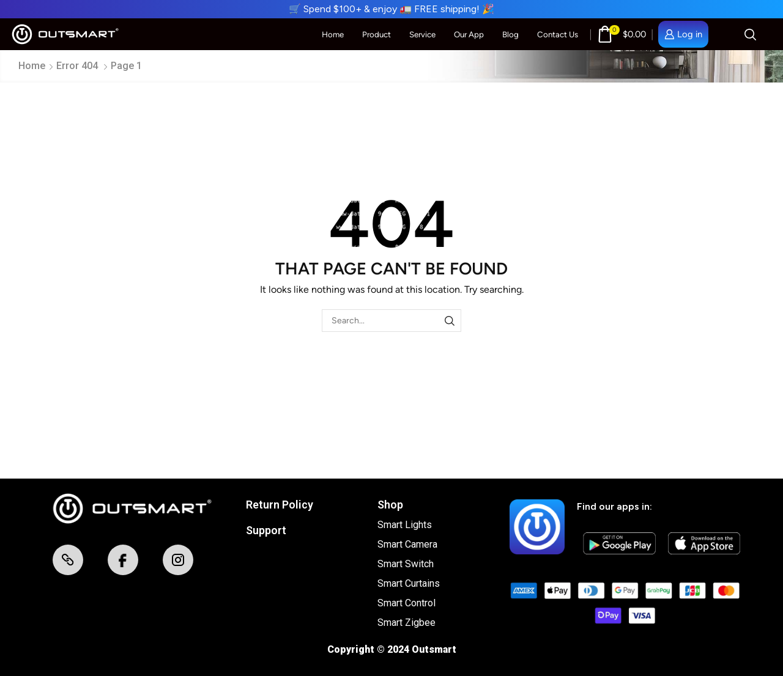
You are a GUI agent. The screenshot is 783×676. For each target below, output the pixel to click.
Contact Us (557, 34)
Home (333, 34)
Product (376, 34)
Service (422, 34)
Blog (510, 34)
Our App (469, 34)
